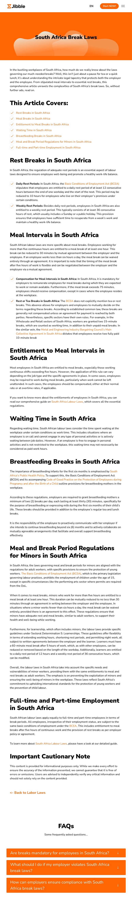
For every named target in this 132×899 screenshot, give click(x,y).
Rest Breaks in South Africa (33, 113)
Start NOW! (109, 6)
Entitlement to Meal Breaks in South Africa (42, 124)
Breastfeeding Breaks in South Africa (38, 136)
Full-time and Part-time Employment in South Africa (48, 147)
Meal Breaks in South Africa (33, 119)
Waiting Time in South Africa (33, 130)
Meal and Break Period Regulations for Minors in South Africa (53, 142)
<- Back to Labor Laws (27, 792)
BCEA (70, 301)
